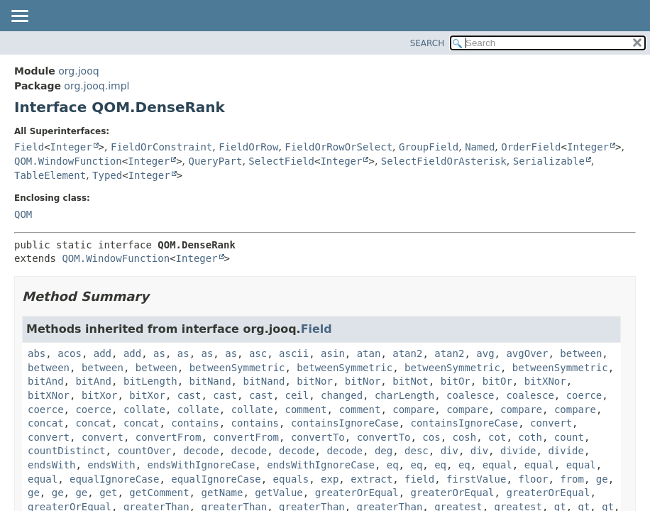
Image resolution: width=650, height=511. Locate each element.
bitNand (210, 381)
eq (393, 465)
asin (333, 353)
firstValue (476, 479)
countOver (144, 450)
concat (46, 423)
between (581, 353)
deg (383, 450)
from (572, 479)
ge (602, 479)
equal (497, 465)
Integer (71, 147)
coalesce (470, 395)
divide (518, 450)
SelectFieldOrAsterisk (444, 161)
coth (530, 437)
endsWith (51, 465)
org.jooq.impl (96, 86)
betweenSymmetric (237, 367)
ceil (297, 395)
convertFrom (169, 437)
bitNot (410, 381)
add (102, 353)
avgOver (527, 353)
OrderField (531, 147)
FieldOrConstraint (161, 147)
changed (342, 395)
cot (497, 437)
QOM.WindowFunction (68, 161)
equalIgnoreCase (114, 479)
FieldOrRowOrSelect (338, 147)
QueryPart (216, 161)
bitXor (100, 395)
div (449, 450)
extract (371, 479)
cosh (465, 437)
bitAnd (46, 381)
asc (258, 353)
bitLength (150, 381)
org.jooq (78, 71)
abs (36, 353)
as (159, 353)
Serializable (549, 161)
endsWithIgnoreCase (201, 465)
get (108, 492)
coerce (584, 395)
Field (29, 147)
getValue (278, 492)
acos (69, 353)
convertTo (318, 437)
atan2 (407, 353)
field (419, 479)
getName (222, 492)
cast (189, 395)
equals (291, 479)
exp (329, 479)
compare (413, 409)
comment (306, 409)
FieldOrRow (248, 147)
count (569, 437)
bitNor (315, 381)
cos (431, 437)
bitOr (455, 381)
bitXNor (545, 381)
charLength (404, 395)
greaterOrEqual (357, 492)
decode (201, 450)
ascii (294, 353)
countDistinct (67, 450)
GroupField (428, 147)
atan (369, 353)
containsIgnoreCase (345, 423)
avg (485, 353)
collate (144, 409)
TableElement (50, 175)
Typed (107, 175)
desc (416, 450)
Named (480, 147)
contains (195, 423)
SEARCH (427, 43)
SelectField (281, 161)
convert (551, 423)
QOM (23, 214)
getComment (159, 492)
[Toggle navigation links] (19, 17)
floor (533, 479)
